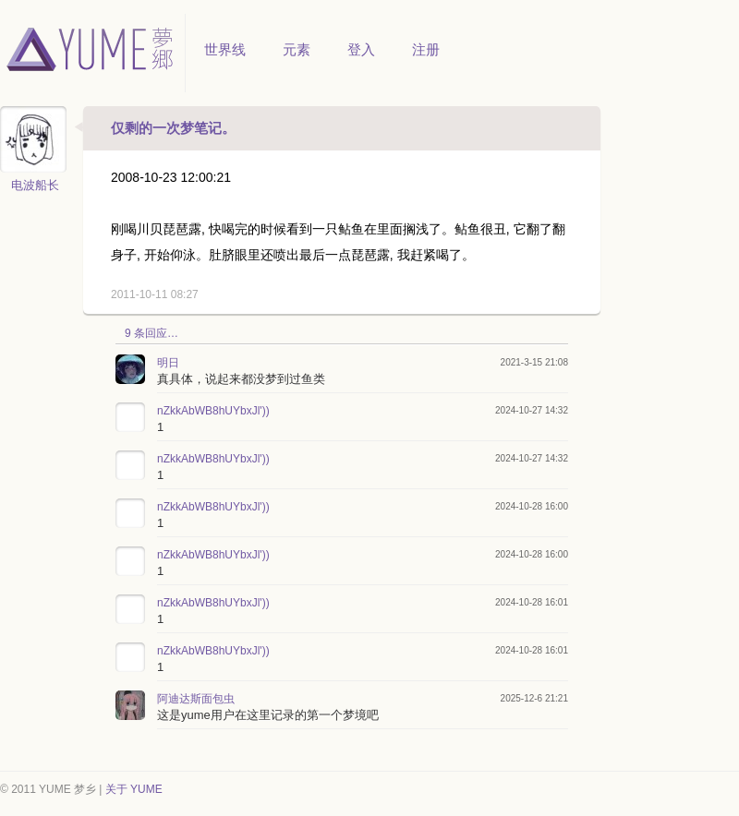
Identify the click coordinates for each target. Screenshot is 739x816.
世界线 (225, 49)
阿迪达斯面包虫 (196, 698)
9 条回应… (151, 333)
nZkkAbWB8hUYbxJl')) (213, 410)
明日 (168, 362)
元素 (296, 49)
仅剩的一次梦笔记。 (173, 128)
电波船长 (35, 185)
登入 (361, 49)
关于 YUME (134, 789)
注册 (426, 49)
